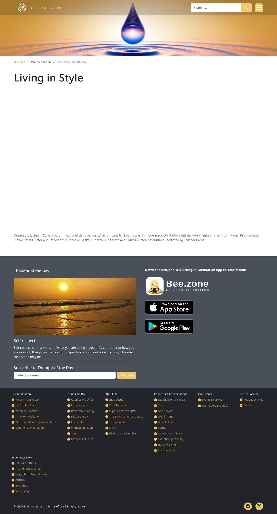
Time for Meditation (27, 416)
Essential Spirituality (170, 439)
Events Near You (212, 399)
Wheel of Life (166, 422)
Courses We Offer (82, 399)
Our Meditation (21, 394)
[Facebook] (248, 506)
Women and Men (82, 427)
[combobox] (216, 7)
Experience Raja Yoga (171, 399)
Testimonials (117, 422)
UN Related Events (213, 405)
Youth (74, 433)
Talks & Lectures (25, 463)
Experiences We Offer (122, 411)
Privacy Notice (76, 506)
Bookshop (21, 485)
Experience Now (22, 457)
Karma (162, 427)
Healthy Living (167, 444)
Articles (20, 480)
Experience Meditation (29, 427)
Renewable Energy (82, 411)
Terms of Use (56, 506)
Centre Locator (249, 394)
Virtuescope (22, 491)
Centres (248, 405)
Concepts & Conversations (170, 394)
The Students (117, 405)
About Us (111, 394)
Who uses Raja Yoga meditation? (35, 422)
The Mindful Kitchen (28, 468)
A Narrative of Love (170, 433)
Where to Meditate (27, 411)
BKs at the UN (80, 416)
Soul (160, 405)
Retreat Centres (253, 399)
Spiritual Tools (167, 450)
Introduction (117, 399)
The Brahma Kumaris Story (126, 416)
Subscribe (127, 375)
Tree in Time (165, 416)
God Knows (165, 411)
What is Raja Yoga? (27, 399)
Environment (79, 405)
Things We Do (76, 394)
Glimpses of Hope (82, 439)
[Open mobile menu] (259, 7)
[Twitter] (259, 506)
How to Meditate (25, 405)
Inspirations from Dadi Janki (33, 474)
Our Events (205, 394)
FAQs (112, 427)
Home (19, 62)
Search (246, 7)
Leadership (78, 422)
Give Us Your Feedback (123, 433)
